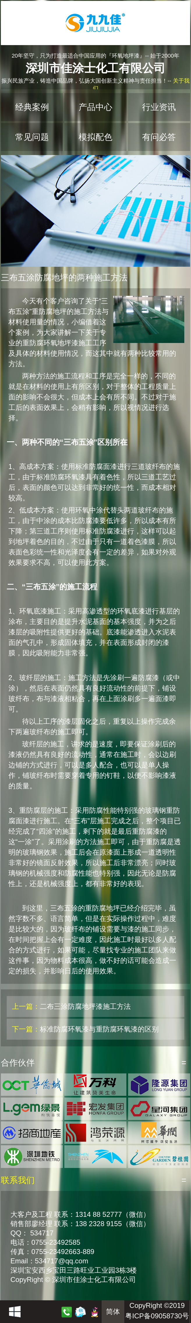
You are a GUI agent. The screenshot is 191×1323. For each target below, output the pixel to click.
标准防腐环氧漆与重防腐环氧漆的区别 (99, 1029)
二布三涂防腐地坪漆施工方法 (85, 1006)
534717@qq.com (61, 1261)
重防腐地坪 (49, 311)
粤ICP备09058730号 (157, 1316)
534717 (42, 1233)
